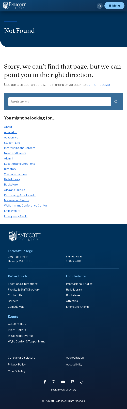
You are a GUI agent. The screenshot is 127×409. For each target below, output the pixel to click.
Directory (10, 169)
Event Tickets (17, 330)
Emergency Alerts (15, 216)
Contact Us (15, 295)
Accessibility (74, 364)
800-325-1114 (73, 261)
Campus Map (16, 306)
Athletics (72, 301)
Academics (11, 137)
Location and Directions (19, 163)
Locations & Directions (23, 283)
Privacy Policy (17, 364)
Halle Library (12, 179)
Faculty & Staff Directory (24, 289)
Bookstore (11, 184)
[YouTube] (63, 382)
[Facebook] (45, 382)
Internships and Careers (19, 148)
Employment (12, 210)
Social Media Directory (63, 389)
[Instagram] (54, 382)
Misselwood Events (16, 200)
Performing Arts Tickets (20, 195)
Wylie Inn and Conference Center (25, 205)
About (8, 127)
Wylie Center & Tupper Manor (27, 341)
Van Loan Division (15, 174)
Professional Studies (79, 283)
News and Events (15, 153)
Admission (10, 132)
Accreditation (75, 357)
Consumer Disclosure (21, 357)
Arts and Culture (14, 190)
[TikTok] (81, 382)
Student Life (12, 142)
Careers (13, 301)
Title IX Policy (16, 371)
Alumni (8, 158)
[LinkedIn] (73, 382)
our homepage (98, 85)
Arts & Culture (17, 324)
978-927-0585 (74, 256)
